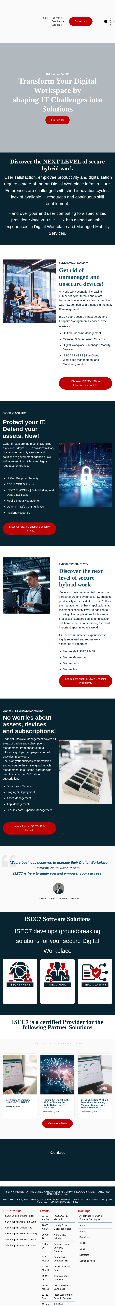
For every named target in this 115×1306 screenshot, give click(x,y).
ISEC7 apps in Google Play (18, 1212)
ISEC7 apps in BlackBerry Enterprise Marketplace (29, 1224)
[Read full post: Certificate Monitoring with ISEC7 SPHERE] (20, 1059)
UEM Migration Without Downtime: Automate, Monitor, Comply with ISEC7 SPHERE (94, 1088)
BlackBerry (84, 1222)
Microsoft (84, 1239)
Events (45, 1195)
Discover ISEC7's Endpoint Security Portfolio (29, 513)
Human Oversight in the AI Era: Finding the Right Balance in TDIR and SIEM (56, 1088)
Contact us (81, 13)
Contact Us (57, 104)
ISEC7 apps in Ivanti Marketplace (21, 1230)
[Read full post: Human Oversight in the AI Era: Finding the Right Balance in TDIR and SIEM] (57, 1059)
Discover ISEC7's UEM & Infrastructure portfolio (85, 368)
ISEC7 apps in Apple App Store (20, 1206)
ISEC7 (82, 1228)
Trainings (84, 1195)
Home (45, 10)
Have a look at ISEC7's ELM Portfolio (29, 813)
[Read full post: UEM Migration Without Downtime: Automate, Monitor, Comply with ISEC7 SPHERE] (95, 1059)
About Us (57, 17)
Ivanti (82, 1234)
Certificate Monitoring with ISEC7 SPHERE (18, 1086)
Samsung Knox (87, 1245)
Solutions (57, 13)
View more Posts (57, 1108)
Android (83, 1210)
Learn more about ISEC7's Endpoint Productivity (85, 665)
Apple (82, 1216)
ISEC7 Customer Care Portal (19, 1200)
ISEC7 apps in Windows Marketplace (23, 1218)
